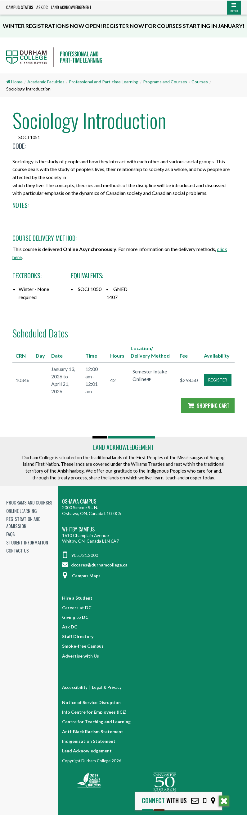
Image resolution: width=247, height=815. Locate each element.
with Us (164, 800)
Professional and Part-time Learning (103, 81)
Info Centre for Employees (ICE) (94, 712)
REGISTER (217, 379)
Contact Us (17, 550)
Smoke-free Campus (83, 646)
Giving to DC (75, 617)
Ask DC (42, 7)
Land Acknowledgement (71, 7)
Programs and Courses (165, 81)
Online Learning (21, 510)
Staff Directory (77, 636)
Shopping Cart (207, 405)
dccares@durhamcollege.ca (95, 564)
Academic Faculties (46, 81)
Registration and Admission (23, 522)
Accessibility (75, 687)
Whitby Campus (78, 529)
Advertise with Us (80, 656)
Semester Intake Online (149, 375)
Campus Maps (81, 575)
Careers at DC (77, 607)
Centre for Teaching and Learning (96, 721)
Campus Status (19, 7)
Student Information (27, 542)
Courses (199, 81)
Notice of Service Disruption (91, 702)
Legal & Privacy (107, 687)
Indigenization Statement (88, 741)
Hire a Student (77, 598)
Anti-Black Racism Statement (92, 731)
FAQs (10, 534)
